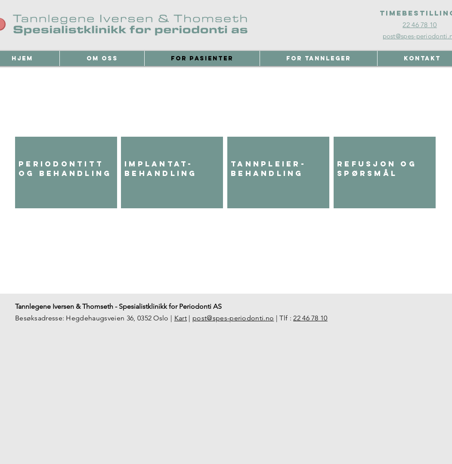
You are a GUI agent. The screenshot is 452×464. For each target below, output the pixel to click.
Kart (180, 318)
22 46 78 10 (310, 318)
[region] (66, 172)
